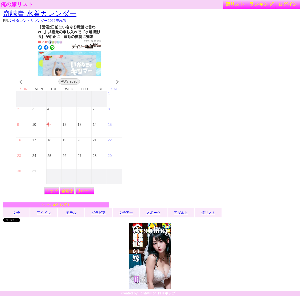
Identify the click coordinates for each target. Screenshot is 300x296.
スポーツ (153, 213)
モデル (71, 213)
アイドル (44, 213)
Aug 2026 (69, 81)
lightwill (145, 293)
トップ (52, 191)
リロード (85, 191)
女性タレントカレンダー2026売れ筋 (37, 21)
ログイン (288, 4)
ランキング (261, 4)
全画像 (67, 191)
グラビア (98, 213)
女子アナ (126, 213)
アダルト (181, 213)
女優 (16, 213)
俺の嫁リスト (17, 4)
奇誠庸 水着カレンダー (39, 13)
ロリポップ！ (168, 293)
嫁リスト (235, 4)
